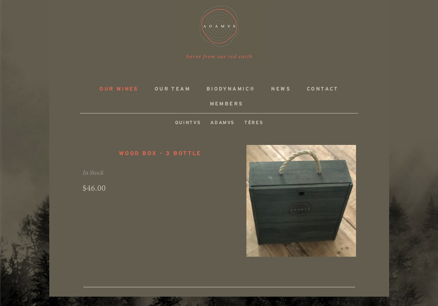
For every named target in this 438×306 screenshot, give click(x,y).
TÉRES (253, 123)
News (281, 89)
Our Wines (118, 89)
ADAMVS (219, 32)
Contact (323, 89)
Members (226, 104)
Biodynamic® (230, 89)
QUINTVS (188, 123)
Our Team (172, 89)
